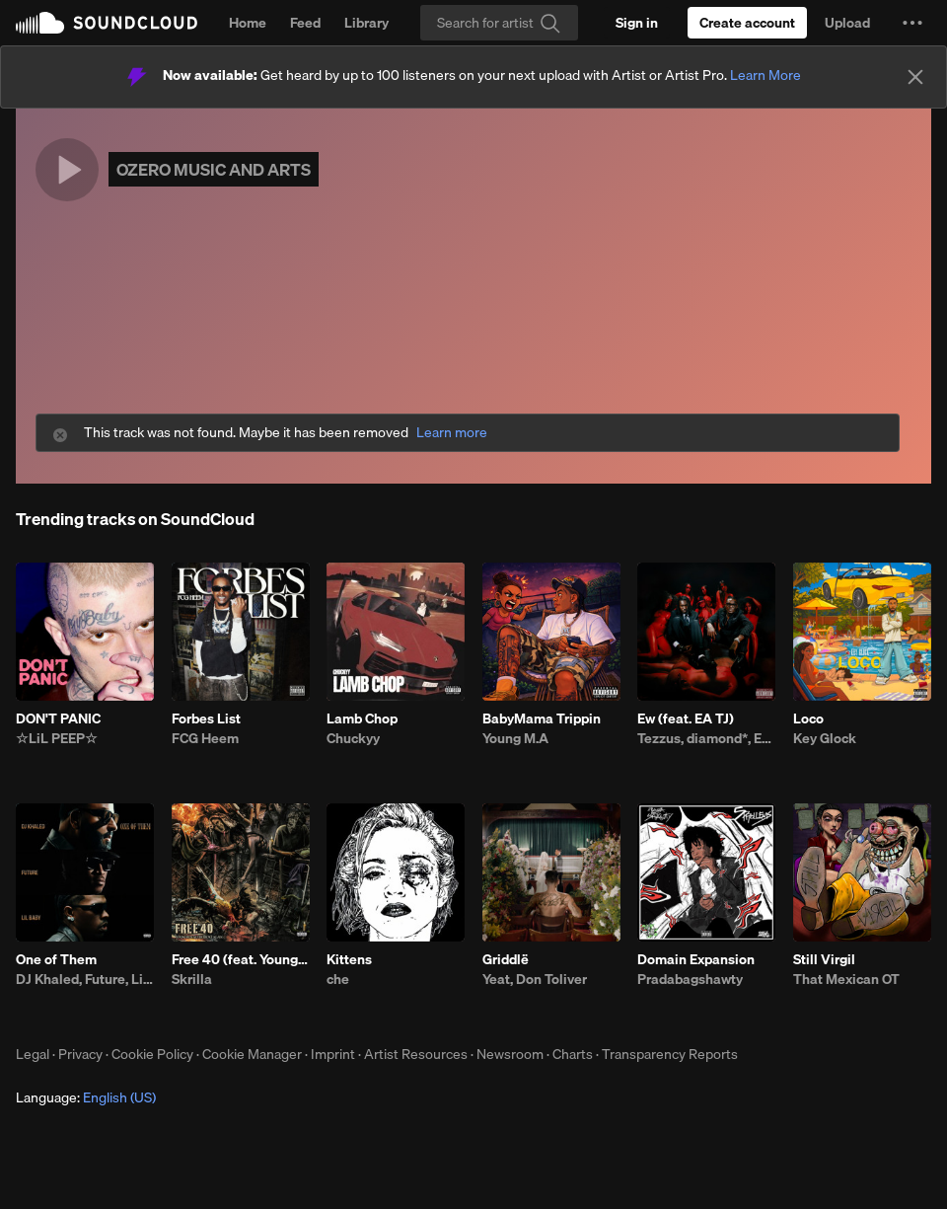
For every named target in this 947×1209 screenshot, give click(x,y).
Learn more (451, 432)
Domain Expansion (696, 959)
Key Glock (824, 738)
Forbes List (206, 718)
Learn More (765, 75)
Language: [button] (86, 1097)
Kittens (349, 959)
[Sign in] (637, 22)
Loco (808, 718)
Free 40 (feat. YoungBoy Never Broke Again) (241, 959)
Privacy (80, 1054)
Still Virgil (824, 959)
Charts (572, 1054)
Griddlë (505, 959)
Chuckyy (353, 738)
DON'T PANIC (58, 718)
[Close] (915, 77)
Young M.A (515, 738)
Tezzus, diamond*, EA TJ (706, 738)
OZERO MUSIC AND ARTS (213, 169)
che (338, 979)
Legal (32, 1054)
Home (247, 23)
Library (366, 23)
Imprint (333, 1054)
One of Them (56, 959)
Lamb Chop (362, 718)
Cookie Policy (152, 1054)
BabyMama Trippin (541, 718)
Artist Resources (416, 1054)
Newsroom (510, 1054)
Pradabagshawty (690, 979)
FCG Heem (205, 738)
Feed (305, 23)
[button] (912, 22)
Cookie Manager (252, 1054)
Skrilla (192, 979)
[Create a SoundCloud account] (747, 22)
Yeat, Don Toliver (534, 979)
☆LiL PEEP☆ (57, 738)
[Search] (499, 22)
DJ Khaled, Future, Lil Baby (85, 979)
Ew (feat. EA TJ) (685, 718)
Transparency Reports (670, 1054)
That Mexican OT (846, 979)
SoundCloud (106, 23)
